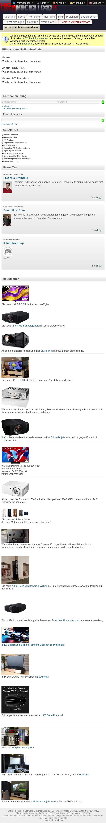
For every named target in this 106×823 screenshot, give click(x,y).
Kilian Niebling (13, 243)
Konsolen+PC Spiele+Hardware (17, 148)
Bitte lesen (27, 43)
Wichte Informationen (36, 38)
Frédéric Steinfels (15, 177)
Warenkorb (49, 22)
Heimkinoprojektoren (44, 801)
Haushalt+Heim (10, 145)
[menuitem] (23, 2)
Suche (21, 16)
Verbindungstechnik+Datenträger (17, 159)
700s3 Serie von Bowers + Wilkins (29, 586)
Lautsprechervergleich (22, 747)
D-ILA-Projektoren (60, 437)
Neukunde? (6, 106)
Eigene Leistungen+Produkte (15, 143)
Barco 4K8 (46, 351)
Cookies (43, 815)
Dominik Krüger (14, 210)
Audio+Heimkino (10, 137)
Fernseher (35, 16)
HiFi (60, 16)
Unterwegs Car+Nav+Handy (15, 156)
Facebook (7, 815)
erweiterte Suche (9, 124)
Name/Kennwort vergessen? (14, 108)
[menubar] (58, 3)
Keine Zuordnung (11, 161)
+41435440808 (92, 811)
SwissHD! (43, 676)
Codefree (32, 22)
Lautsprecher (88, 16)
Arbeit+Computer (11, 135)
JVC (3, 437)
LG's (22, 468)
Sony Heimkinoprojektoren (27, 325)
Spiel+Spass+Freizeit (12, 151)
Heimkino (49, 16)
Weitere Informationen (53, 820)
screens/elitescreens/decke (22, 27)
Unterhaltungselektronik (13, 153)
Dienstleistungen (14, 22)
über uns (10, 16)
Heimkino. (84, 774)
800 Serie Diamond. (52, 715)
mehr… (39, 185)
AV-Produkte (9, 140)
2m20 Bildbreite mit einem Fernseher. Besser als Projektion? (33, 645)
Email (95, 197)
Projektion (72, 16)
